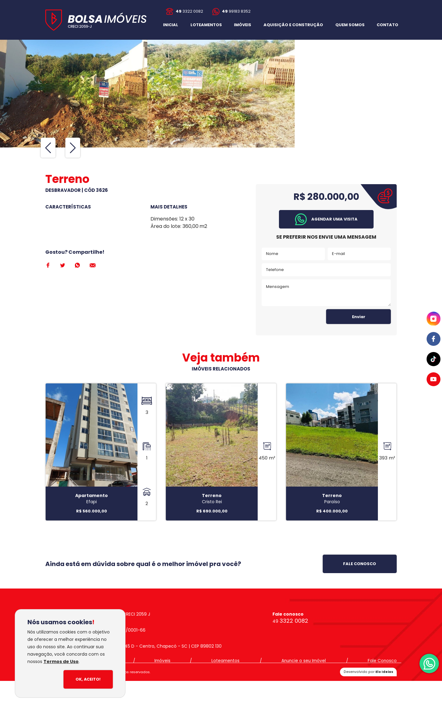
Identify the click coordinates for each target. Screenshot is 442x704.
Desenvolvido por (369, 672)
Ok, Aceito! (87, 679)
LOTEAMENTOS (206, 25)
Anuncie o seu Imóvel (303, 661)
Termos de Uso (61, 661)
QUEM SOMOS (350, 25)
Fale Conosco (382, 661)
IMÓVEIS (242, 25)
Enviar (358, 317)
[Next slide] (72, 148)
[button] (387, 24)
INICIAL (170, 25)
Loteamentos (225, 661)
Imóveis (163, 661)
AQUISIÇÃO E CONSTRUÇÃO (293, 25)
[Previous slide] (48, 148)
